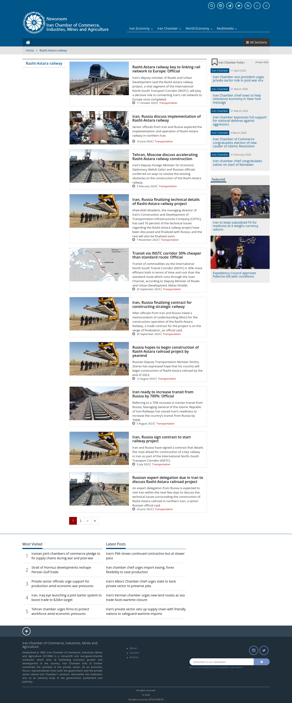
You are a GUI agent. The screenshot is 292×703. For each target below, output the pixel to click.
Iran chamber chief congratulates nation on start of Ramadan (237, 162)
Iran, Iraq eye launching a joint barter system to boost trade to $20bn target (66, 597)
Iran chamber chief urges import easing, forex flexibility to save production (140, 569)
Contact (134, 652)
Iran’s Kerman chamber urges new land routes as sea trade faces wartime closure (145, 597)
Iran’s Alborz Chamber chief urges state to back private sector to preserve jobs (141, 583)
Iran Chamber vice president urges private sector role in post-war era (238, 78)
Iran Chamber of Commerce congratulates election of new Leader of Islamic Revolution (235, 142)
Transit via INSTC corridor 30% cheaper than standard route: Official (166, 255)
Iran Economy (141, 28)
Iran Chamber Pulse (232, 62)
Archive (134, 657)
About (133, 648)
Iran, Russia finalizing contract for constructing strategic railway (162, 304)
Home (30, 50)
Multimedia (227, 28)
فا (266, 5)
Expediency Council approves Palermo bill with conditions (234, 275)
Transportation (168, 103)
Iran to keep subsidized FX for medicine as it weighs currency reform (235, 226)
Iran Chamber (169, 28)
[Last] (95, 521)
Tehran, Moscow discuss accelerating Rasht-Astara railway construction (165, 156)
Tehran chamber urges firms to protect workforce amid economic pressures (60, 611)
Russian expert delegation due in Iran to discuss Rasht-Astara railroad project (167, 479)
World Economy (199, 28)
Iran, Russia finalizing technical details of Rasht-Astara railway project (166, 201)
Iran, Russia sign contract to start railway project (161, 439)
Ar (257, 5)
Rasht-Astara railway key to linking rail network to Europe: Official (166, 69)
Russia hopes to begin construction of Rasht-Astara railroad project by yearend (165, 351)
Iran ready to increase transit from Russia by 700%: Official (162, 394)
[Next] (87, 521)
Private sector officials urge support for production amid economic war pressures (62, 583)
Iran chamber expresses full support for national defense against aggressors (240, 120)
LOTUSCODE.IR (155, 699)
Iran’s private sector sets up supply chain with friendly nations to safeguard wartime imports (146, 611)
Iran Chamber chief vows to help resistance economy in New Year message (237, 99)
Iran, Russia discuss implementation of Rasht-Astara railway (166, 118)
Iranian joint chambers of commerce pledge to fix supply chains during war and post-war (65, 555)
